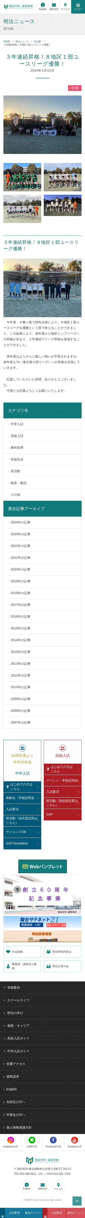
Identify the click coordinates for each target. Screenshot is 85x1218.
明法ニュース (22, 41)
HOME (6, 41)
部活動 (37, 41)
